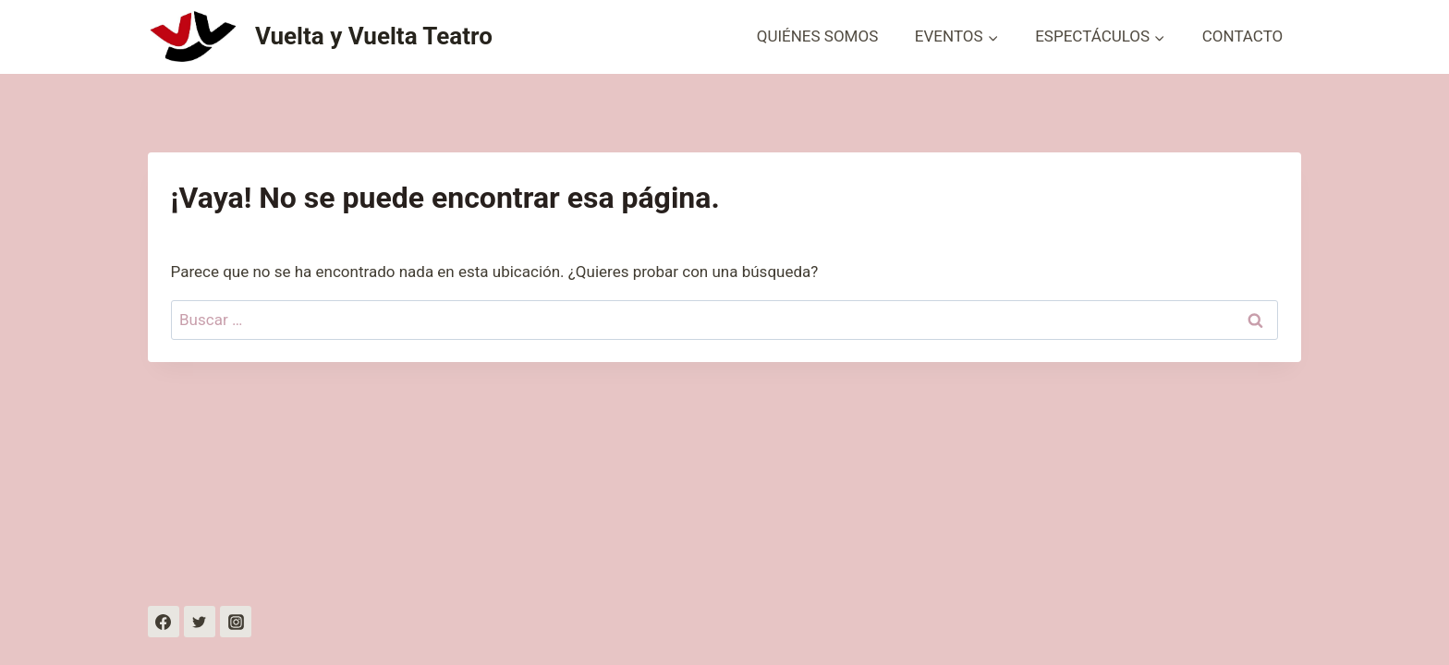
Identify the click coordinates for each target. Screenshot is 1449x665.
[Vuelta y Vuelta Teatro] (320, 37)
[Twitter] (199, 621)
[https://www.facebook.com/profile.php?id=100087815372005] (163, 621)
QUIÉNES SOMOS (818, 36)
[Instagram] (235, 621)
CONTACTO (1243, 36)
